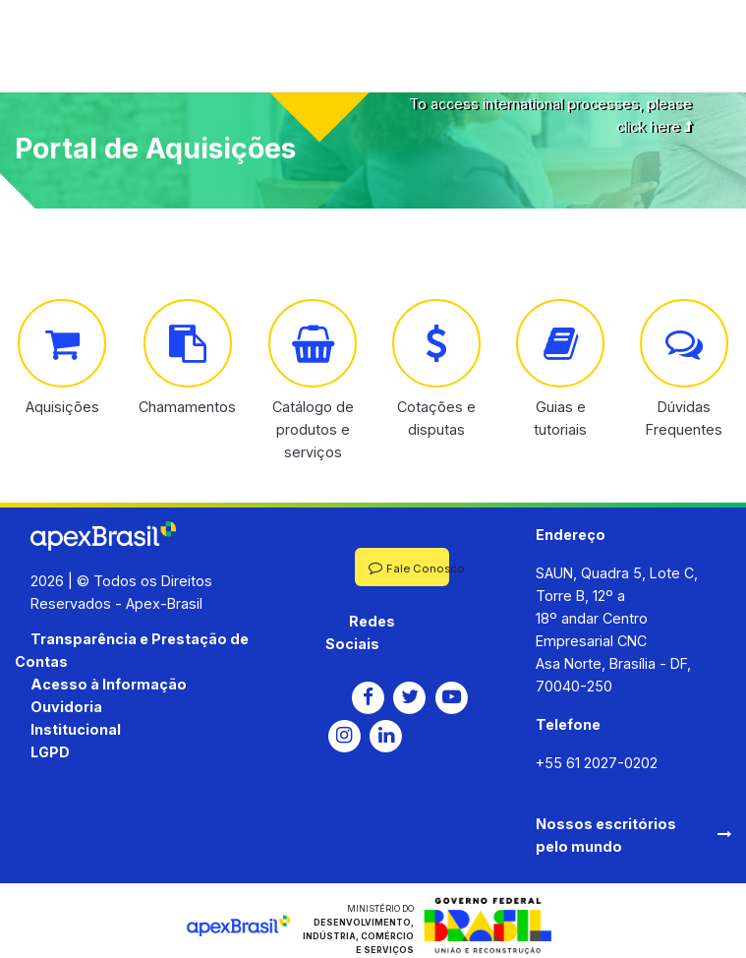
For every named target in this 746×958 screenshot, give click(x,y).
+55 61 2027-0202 (597, 762)
